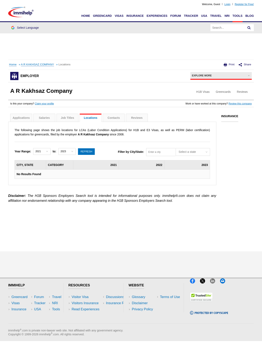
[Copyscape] (209, 316)
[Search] (249, 27)
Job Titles (67, 117)
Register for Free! (244, 4)
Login (227, 4)
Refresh (86, 151)
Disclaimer (140, 303)
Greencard (102, 15)
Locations (90, 117)
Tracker (191, 15)
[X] (205, 285)
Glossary (138, 297)
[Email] (224, 285)
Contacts (114, 117)
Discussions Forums (87, 315)
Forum (175, 15)
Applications (21, 117)
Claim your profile (44, 103)
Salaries (44, 117)
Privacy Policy (142, 309)
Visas (119, 15)
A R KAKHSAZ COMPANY (37, 64)
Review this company (240, 103)
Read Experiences (85, 309)
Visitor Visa (80, 297)
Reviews (136, 117)
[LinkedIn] (215, 285)
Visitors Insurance (85, 303)
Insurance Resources (88, 321)
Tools (238, 15)
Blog (249, 15)
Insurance (135, 15)
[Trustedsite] (201, 303)
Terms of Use (142, 315)
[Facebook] (195, 285)
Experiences (157, 15)
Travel (216, 15)
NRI (227, 15)
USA (204, 15)
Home (85, 15)
